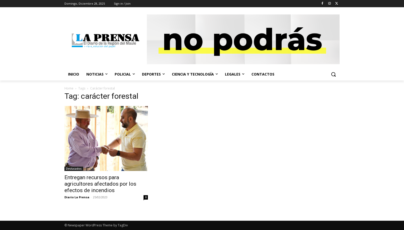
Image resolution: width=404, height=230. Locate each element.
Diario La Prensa (76, 197)
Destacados (74, 168)
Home (68, 88)
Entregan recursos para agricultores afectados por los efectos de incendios (100, 183)
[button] (333, 74)
